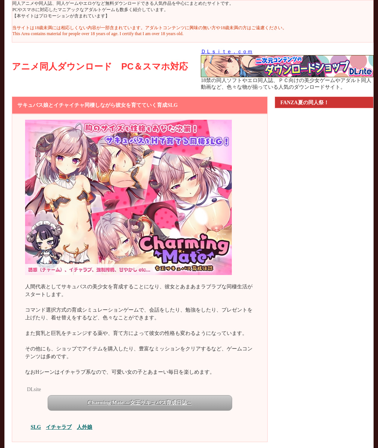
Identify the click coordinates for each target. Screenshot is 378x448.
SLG (36, 427)
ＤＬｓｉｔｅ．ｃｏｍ (226, 51)
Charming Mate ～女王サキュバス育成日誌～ (140, 402)
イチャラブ (59, 427)
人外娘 (84, 427)
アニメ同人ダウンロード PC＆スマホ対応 (100, 66)
